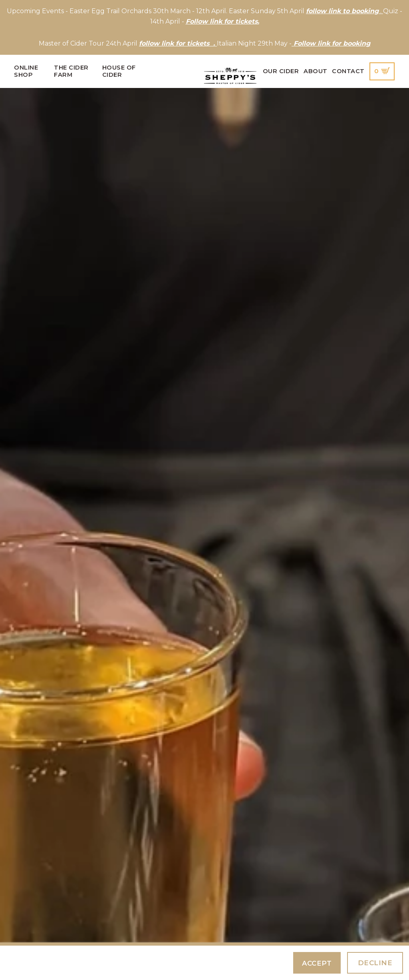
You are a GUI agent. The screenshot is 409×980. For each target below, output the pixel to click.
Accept (317, 963)
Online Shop (26, 71)
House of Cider (119, 71)
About (316, 71)
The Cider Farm (71, 71)
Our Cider (281, 71)
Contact (348, 71)
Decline (375, 962)
